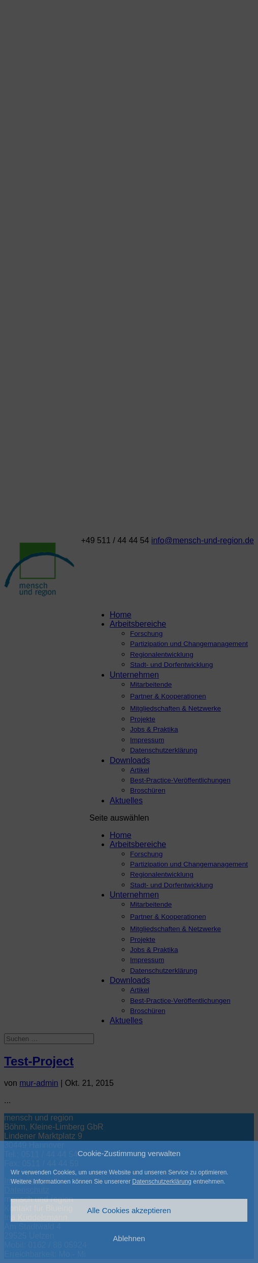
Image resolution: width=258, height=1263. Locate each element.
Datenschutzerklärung (161, 1181)
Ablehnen (129, 1238)
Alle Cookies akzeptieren (129, 1210)
